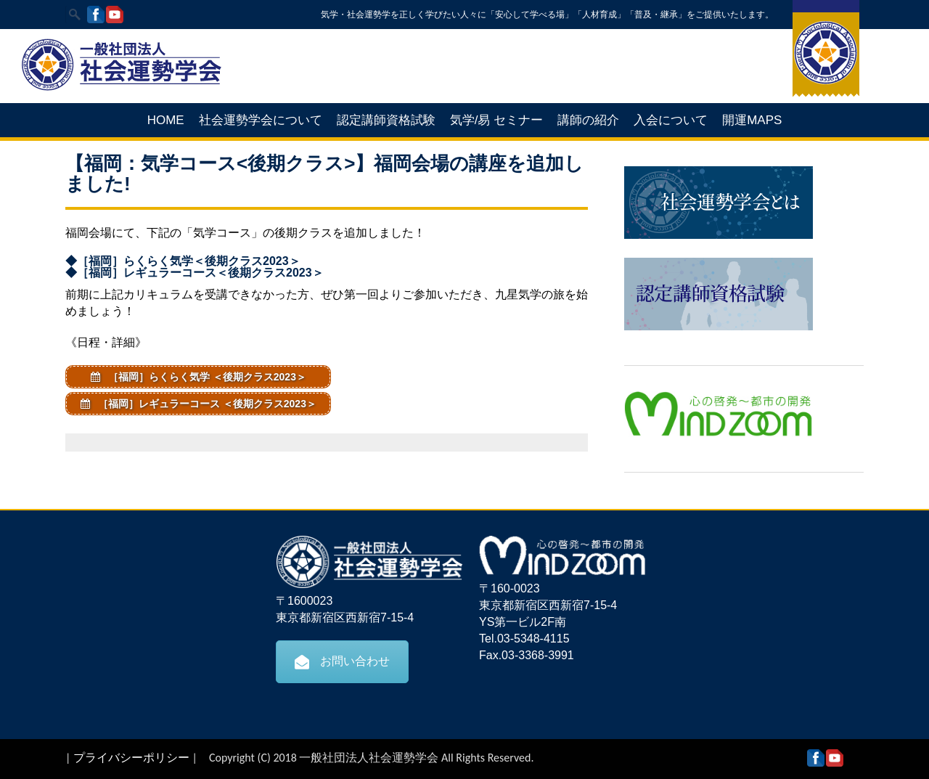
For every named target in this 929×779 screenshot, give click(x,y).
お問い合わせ (342, 661)
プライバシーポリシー (131, 757)
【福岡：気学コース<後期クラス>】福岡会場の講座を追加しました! (324, 173)
